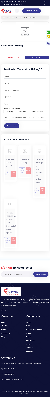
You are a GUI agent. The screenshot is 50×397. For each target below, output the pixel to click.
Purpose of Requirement (12, 108)
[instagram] (2, 310)
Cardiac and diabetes (34, 330)
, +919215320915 (22, 2)
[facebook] (5, 310)
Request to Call (13, 58)
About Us (4, 326)
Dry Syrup (29, 351)
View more (13, 174)
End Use (22, 112)
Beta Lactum (19, 18)
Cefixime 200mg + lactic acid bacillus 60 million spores (39, 171)
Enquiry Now (7, 175)
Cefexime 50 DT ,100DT (10, 163)
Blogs (3, 337)
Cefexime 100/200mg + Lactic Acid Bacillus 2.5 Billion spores (11, 224)
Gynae (28, 333)
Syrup (28, 322)
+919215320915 (9, 374)
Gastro (28, 344)
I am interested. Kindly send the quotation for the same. (25, 117)
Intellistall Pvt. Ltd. (26, 394)
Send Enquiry (36, 58)
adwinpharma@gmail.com (13, 4)
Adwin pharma (20, 391)
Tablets (29, 326)
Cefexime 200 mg (25, 162)
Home (4, 18)
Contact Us (5, 333)
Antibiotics (30, 348)
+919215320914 (12, 2)
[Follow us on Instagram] (44, 1)
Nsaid (28, 337)
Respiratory (30, 340)
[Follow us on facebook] (44, 4)
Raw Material (37, 112)
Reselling (8, 112)
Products (11, 18)
